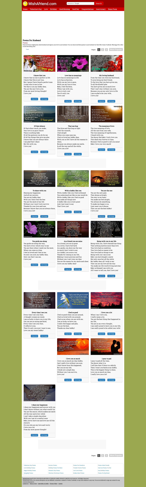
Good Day (75, 9)
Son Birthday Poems (103, 470)
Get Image (44, 99)
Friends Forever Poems (79, 468)
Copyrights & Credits (43, 483)
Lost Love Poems (77, 470)
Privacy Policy (53, 483)
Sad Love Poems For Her (104, 468)
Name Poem (112, 9)
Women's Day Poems (54, 470)
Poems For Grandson (79, 465)
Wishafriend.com (27, 478)
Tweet (27, 49)
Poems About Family (103, 465)
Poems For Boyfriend (103, 473)
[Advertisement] (73, 25)
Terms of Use (33, 483)
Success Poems (53, 465)
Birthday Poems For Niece (55, 468)
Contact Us (26, 483)
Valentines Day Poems (30, 465)
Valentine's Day (36, 9)
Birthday (53, 9)
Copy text (34, 99)
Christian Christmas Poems (56, 473)
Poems (25, 43)
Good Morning (64, 9)
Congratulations (88, 9)
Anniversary (101, 9)
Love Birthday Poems (29, 468)
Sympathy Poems (28, 473)
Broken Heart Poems (78, 473)
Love (46, 9)
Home (25, 9)
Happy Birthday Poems (30, 470)
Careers (60, 483)
